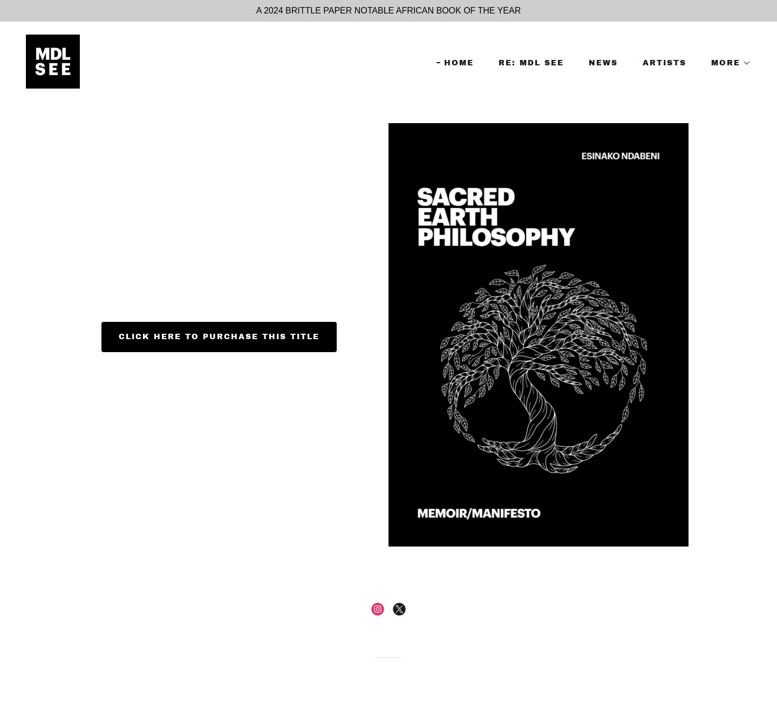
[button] (727, 63)
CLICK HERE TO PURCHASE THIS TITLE (219, 337)
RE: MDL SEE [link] (531, 63)
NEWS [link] (603, 63)
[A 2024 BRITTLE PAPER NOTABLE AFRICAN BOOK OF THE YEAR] (388, 10)
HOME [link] (459, 63)
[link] (53, 60)
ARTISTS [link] (664, 63)
